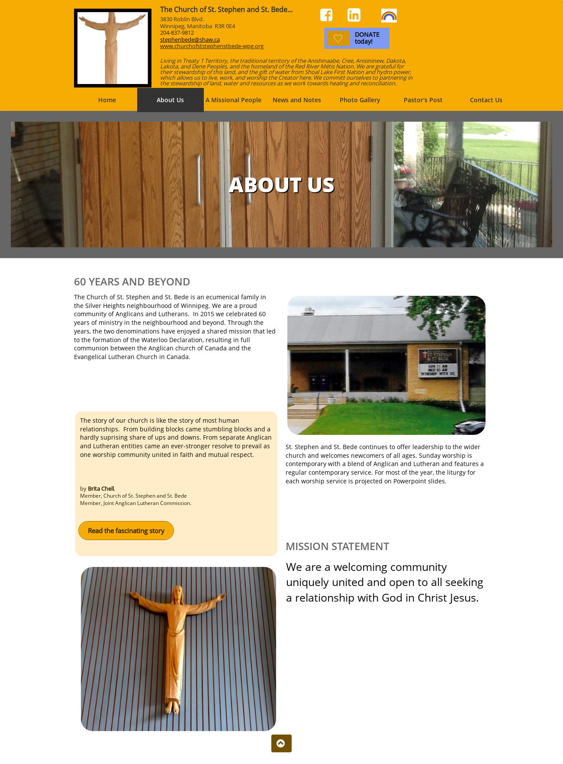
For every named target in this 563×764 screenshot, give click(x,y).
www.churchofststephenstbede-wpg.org (212, 46)
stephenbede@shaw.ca (190, 39)
